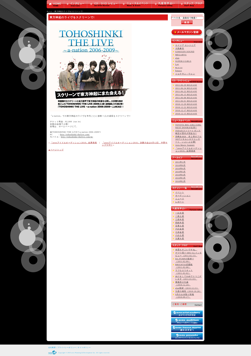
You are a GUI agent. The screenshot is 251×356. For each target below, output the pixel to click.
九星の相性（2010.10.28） (188, 291)
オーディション (183, 195)
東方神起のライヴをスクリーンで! (68, 11)
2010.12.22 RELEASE (186, 107)
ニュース (179, 199)
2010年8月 (180, 165)
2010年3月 (180, 178)
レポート (179, 202)
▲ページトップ (56, 150)
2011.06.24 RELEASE (186, 88)
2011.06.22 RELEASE (186, 91)
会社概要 (52, 347)
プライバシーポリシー (66, 347)
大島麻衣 (179, 48)
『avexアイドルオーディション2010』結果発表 (73, 143)
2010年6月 (180, 168)
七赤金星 (179, 232)
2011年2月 (180, 162)
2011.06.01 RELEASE (186, 101)
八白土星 (179, 235)
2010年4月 (180, 175)
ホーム (49, 11)
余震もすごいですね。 (186, 250)
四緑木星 (179, 222)
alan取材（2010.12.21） (187, 288)
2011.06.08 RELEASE (186, 98)
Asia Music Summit (185, 145)
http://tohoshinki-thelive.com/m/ (77, 137)
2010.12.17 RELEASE (186, 110)
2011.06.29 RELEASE (186, 85)
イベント (179, 192)
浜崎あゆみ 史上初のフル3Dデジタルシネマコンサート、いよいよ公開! (188, 139)
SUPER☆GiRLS (183, 61)
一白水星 (179, 213)
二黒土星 (179, 216)
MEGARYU (181, 55)
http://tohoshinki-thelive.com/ (75, 134)
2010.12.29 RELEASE (186, 104)
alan (177, 58)
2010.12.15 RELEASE (186, 113)
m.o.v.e (178, 67)
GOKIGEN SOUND (184, 51)
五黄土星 (179, 226)
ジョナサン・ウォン (185, 74)
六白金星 (179, 229)
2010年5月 (180, 172)
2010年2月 (180, 181)
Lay (177, 64)
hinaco (178, 71)
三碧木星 (179, 219)
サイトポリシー (84, 347)
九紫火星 (179, 238)
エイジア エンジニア (185, 45)
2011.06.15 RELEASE (186, 94)
